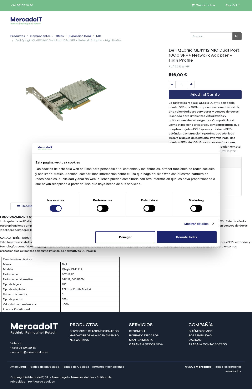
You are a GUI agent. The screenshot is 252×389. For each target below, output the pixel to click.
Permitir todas (186, 237)
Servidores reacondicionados (94, 331)
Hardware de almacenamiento (94, 335)
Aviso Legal (18, 366)
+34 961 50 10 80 (21, 5)
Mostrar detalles (196, 224)
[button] (18, 89)
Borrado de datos (144, 335)
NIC (98, 36)
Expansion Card (80, 36)
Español (231, 5)
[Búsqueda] (237, 36)
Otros (60, 36)
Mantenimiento (141, 339)
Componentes (40, 36)
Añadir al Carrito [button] (205, 94)
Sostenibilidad (200, 335)
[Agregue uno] (191, 84)
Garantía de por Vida (146, 344)
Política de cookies (41, 381)
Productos (17, 36)
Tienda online (203, 5)
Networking (79, 339)
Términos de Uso (82, 377)
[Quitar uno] (172, 84)
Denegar (125, 237)
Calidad (194, 339)
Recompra (137, 331)
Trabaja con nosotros (207, 344)
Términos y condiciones (107, 366)
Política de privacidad (44, 366)
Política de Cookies (75, 366)
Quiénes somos (200, 331)
